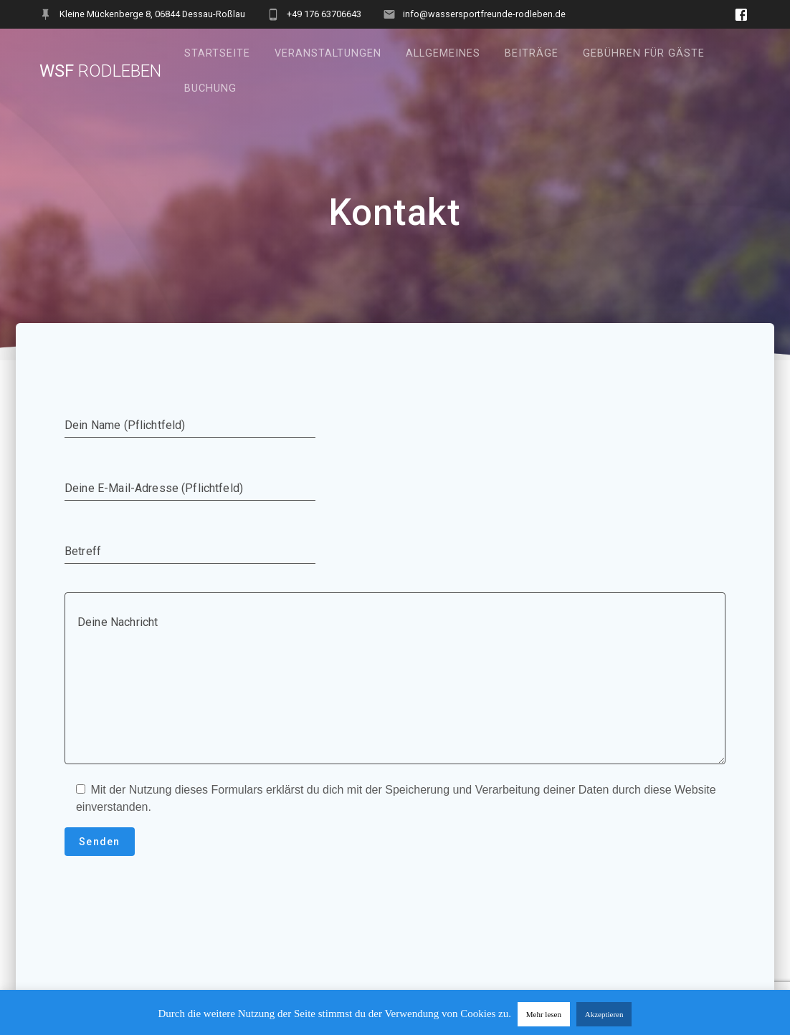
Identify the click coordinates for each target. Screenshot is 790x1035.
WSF (100, 71)
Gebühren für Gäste (644, 53)
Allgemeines (443, 53)
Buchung (210, 88)
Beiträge (531, 53)
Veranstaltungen (328, 53)
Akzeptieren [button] (604, 1014)
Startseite (217, 53)
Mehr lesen (543, 1014)
